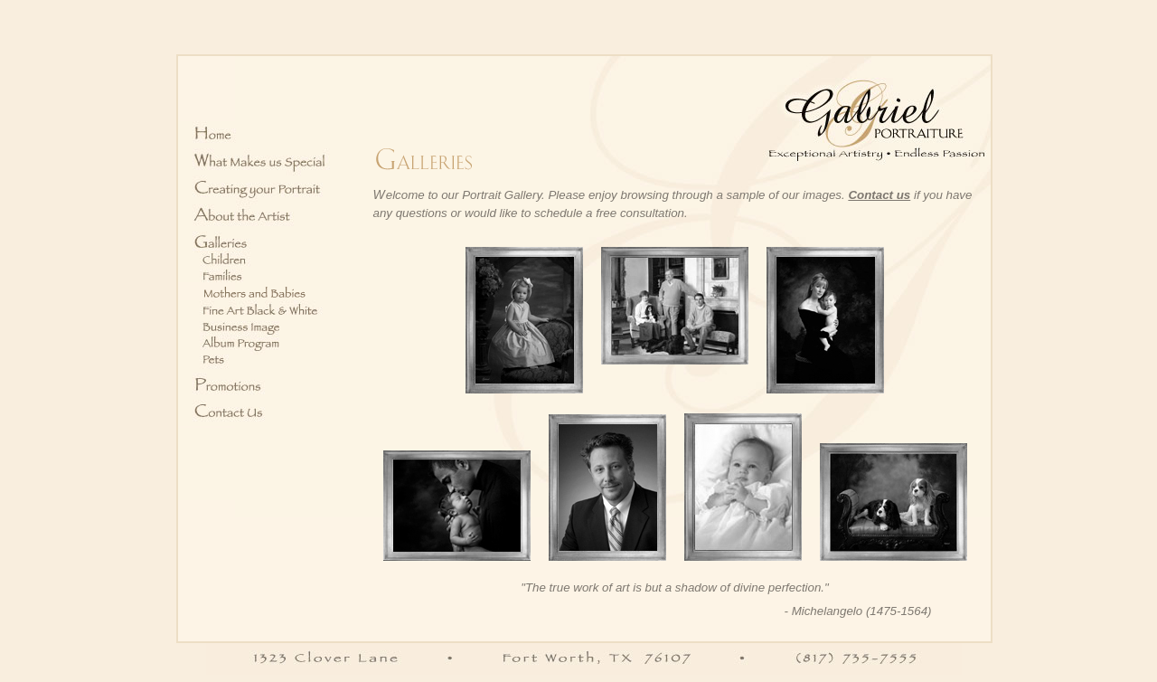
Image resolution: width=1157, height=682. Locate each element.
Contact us (879, 195)
